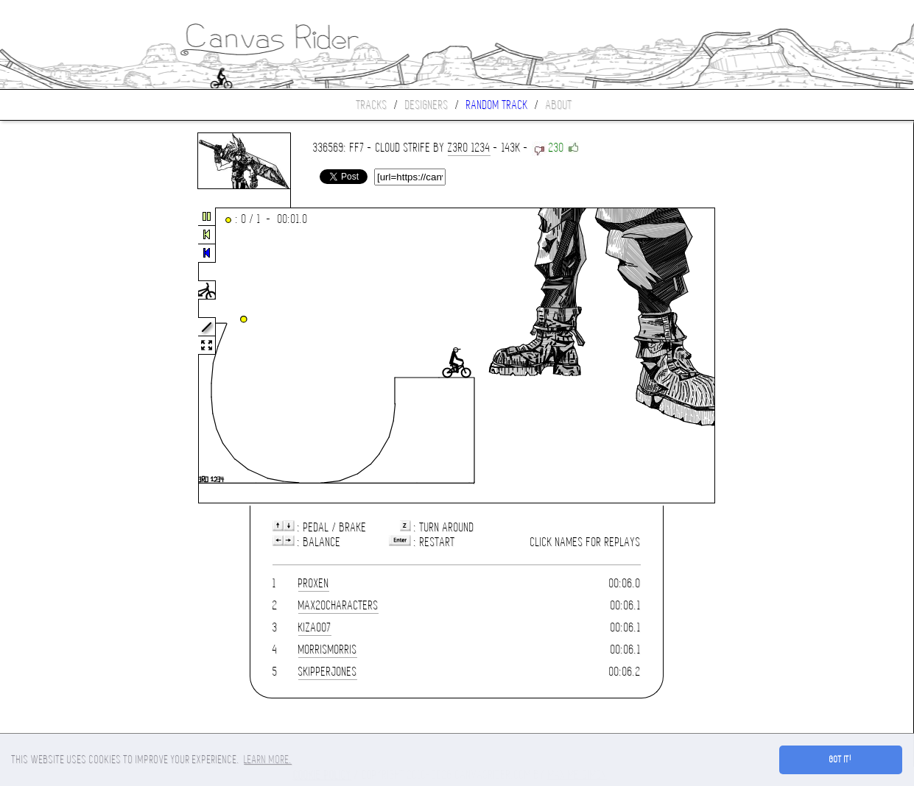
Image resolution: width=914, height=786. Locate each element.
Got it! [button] (840, 759)
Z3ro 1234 (469, 147)
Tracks (371, 105)
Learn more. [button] (268, 759)
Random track (497, 105)
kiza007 (314, 627)
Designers (427, 105)
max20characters (338, 605)
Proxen (313, 583)
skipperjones (327, 671)
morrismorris (327, 649)
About (559, 105)
